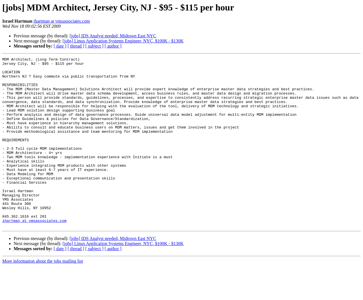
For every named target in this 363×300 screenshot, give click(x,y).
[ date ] (60, 46)
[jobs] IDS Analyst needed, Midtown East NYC (112, 35)
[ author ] (113, 46)
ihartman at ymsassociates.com (61, 21)
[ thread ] (75, 46)
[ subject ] (94, 46)
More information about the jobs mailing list (42, 295)
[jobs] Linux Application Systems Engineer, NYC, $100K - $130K (122, 40)
